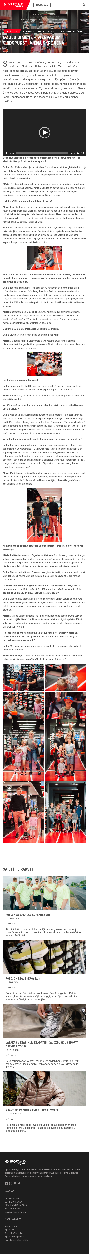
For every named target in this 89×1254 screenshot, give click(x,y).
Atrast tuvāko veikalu (14, 1233)
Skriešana (77, 31)
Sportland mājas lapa (14, 1236)
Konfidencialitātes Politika (16, 1240)
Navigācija (42, 5)
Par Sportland (11, 1226)
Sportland (9, 1230)
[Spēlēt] (6, 153)
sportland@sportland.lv (15, 1212)
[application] (44, 132)
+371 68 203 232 (12, 1208)
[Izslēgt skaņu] (77, 153)
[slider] (42, 153)
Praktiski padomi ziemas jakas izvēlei (32, 1110)
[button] (44, 132)
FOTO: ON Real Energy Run (23, 978)
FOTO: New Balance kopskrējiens (28, 914)
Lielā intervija (64, 31)
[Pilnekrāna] (82, 153)
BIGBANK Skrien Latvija (33, 31)
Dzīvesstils (50, 31)
